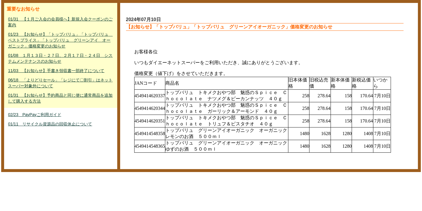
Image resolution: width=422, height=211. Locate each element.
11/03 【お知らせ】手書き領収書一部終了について (56, 70)
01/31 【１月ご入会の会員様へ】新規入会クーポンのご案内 (60, 22)
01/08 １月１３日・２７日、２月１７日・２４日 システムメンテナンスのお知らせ (60, 58)
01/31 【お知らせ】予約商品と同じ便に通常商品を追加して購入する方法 (60, 98)
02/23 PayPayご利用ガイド (34, 114)
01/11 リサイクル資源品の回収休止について (50, 124)
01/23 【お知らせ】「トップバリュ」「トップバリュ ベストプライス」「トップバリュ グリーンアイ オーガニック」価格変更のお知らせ (60, 40)
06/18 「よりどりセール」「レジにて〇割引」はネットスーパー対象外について (60, 83)
